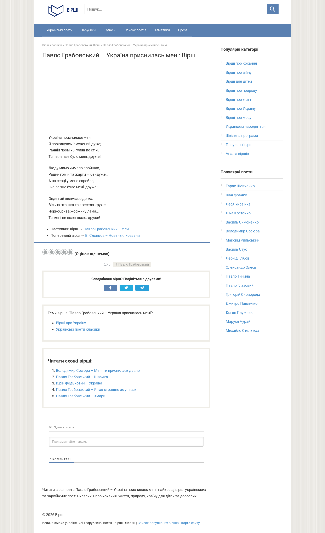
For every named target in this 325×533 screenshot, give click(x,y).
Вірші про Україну (71, 323)
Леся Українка (238, 204)
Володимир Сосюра (243, 231)
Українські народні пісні (246, 126)
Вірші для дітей (239, 81)
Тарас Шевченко (240, 186)
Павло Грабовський (133, 264)
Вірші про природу (241, 90)
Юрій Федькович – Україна (79, 383)
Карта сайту (190, 523)
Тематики (162, 30)
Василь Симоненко (242, 222)
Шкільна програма (242, 135)
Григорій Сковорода (243, 294)
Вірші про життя (239, 99)
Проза (183, 30)
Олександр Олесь (241, 267)
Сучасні (110, 30)
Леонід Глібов (237, 258)
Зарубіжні (88, 30)
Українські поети (59, 30)
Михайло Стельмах (242, 330)
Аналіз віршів (237, 153)
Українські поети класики (78, 329)
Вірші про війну (239, 72)
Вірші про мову (238, 117)
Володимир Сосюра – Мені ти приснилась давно (98, 370)
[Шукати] (273, 9)
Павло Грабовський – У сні (107, 229)
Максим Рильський (242, 240)
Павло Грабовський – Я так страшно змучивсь (96, 389)
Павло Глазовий (239, 285)
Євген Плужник (239, 312)
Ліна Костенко (238, 213)
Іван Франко (236, 195)
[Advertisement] (126, 100)
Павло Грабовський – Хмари (80, 396)
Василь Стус (236, 249)
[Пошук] (175, 9)
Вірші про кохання (241, 63)
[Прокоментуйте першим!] (126, 442)
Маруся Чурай (238, 321)
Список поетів (135, 30)
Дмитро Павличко (241, 303)
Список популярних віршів (158, 523)
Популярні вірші (239, 145)
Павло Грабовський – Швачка (82, 377)
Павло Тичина (238, 276)
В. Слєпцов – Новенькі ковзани (112, 235)
